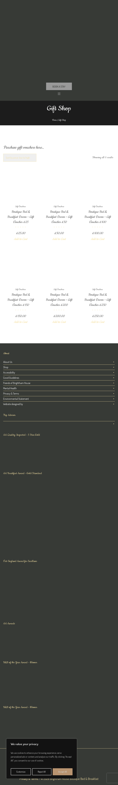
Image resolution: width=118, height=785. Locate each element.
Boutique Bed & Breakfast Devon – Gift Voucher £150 (20, 300)
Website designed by (13, 404)
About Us (7, 362)
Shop (5, 367)
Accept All (62, 771)
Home (54, 120)
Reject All (42, 771)
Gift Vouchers (20, 206)
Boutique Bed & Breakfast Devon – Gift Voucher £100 (97, 217)
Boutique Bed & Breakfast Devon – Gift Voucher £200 (59, 300)
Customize (20, 771)
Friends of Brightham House (16, 383)
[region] (41, 759)
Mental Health (10, 388)
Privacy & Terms (11, 393)
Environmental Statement (16, 398)
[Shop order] (19, 158)
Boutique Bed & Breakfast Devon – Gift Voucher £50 (59, 217)
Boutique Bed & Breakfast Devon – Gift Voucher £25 (20, 217)
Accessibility (9, 372)
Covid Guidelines (11, 377)
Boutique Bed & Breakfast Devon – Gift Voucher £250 (97, 300)
